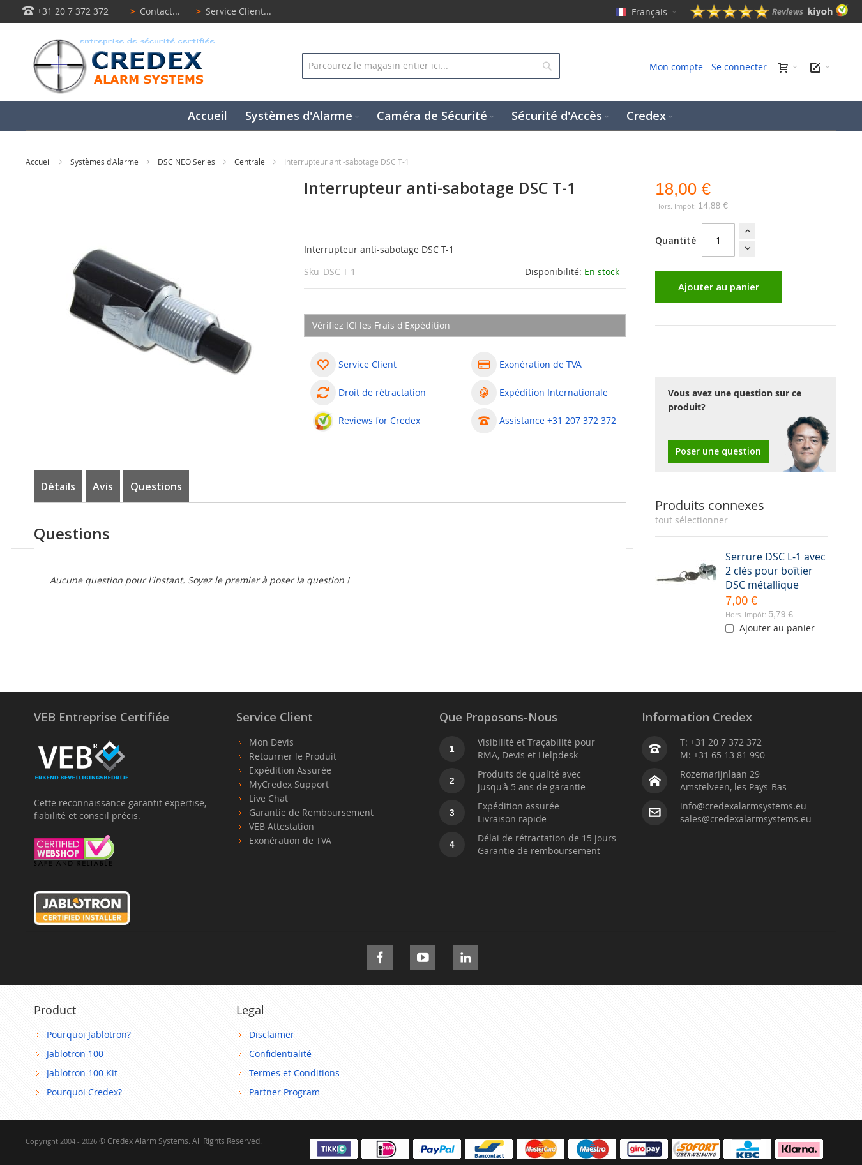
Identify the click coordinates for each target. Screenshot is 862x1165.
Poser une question (718, 451)
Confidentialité (280, 1054)
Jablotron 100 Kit (82, 1073)
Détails (58, 486)
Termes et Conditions (294, 1073)
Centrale (250, 161)
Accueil (39, 161)
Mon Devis (271, 742)
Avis (103, 486)
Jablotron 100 (75, 1054)
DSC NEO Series (187, 161)
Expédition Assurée (290, 770)
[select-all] (691, 520)
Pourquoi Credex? (84, 1092)
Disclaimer (271, 1034)
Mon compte (676, 67)
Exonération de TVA (290, 840)
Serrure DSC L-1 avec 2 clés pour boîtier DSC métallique (775, 571)
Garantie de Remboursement (311, 812)
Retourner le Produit (292, 756)
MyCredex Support (289, 784)
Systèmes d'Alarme (105, 161)
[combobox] (430, 66)
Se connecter (739, 67)
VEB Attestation (281, 826)
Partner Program (284, 1092)
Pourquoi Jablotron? (89, 1034)
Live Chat (268, 798)
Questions (156, 486)
